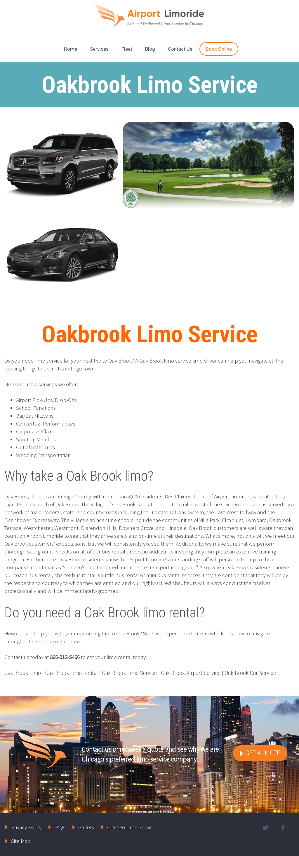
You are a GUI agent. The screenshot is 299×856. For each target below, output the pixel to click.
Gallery (86, 827)
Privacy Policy (26, 827)
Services (99, 49)
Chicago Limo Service (131, 827)
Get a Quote (262, 753)
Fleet (126, 49)
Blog (150, 49)
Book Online (219, 49)
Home (70, 49)
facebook (283, 827)
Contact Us (180, 49)
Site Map (21, 840)
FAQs (59, 827)
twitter (265, 827)
